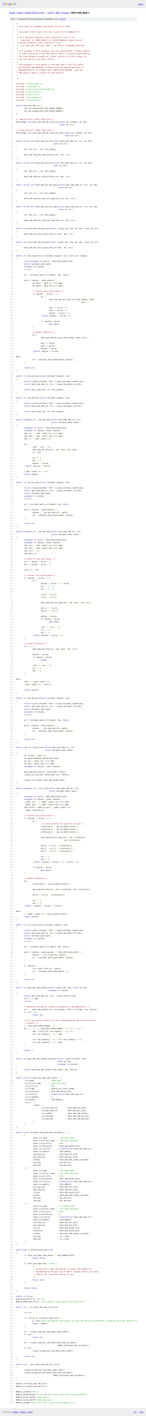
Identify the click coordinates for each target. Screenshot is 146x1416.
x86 (57, 12)
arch (50, 12)
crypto (65, 12)
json (141, 1412)
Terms (30, 1412)
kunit (12, 12)
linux (20, 12)
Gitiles (15, 1412)
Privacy (23, 1412)
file (63, 19)
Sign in (140, 4)
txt (135, 1412)
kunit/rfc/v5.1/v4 (34, 12)
